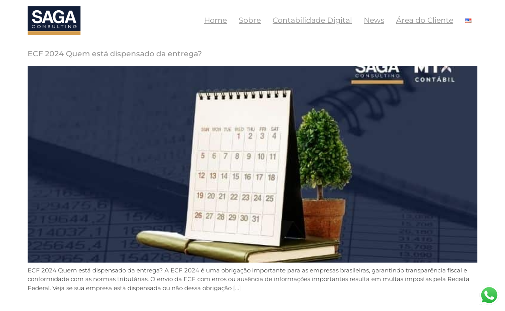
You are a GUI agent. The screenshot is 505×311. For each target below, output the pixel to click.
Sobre (250, 20)
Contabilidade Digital (312, 20)
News (374, 20)
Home (215, 20)
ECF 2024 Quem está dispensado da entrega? (115, 53)
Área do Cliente (424, 20)
